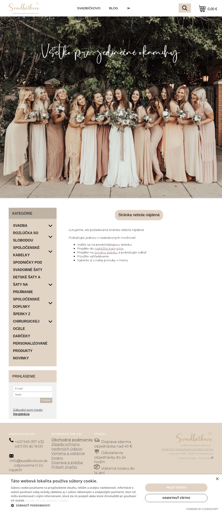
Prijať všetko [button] (176, 487)
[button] (75, 505)
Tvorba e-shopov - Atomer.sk (195, 458)
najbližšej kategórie (109, 248)
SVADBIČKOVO (88, 8)
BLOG (113, 8)
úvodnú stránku (106, 252)
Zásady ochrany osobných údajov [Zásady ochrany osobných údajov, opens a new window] (47, 500)
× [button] (217, 479)
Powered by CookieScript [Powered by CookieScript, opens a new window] (202, 509)
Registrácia (21, 414)
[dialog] (111, 492)
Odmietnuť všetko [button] (176, 498)
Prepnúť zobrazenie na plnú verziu (187, 449)
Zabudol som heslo (28, 410)
